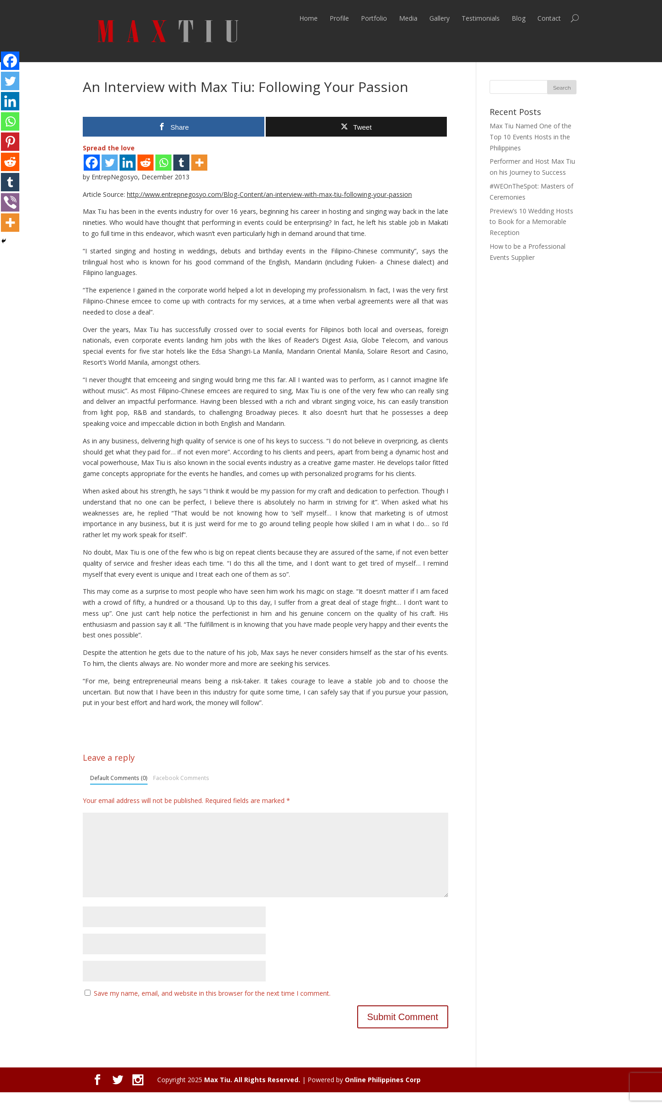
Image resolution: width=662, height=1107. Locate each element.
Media (408, 18)
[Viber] (10, 202)
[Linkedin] (128, 163)
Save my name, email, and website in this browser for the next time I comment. (212, 1008)
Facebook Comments (181, 777)
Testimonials (481, 18)
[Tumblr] (181, 163)
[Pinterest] (10, 141)
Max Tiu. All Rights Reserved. (252, 1094)
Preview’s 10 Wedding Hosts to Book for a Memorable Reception (531, 221)
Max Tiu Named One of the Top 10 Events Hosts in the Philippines (530, 136)
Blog (518, 18)
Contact (549, 18)
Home (308, 18)
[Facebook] (92, 163)
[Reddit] (145, 163)
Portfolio (374, 18)
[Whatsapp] (163, 163)
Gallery (439, 18)
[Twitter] (110, 163)
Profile (339, 18)
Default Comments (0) (119, 777)
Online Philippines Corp (383, 1094)
